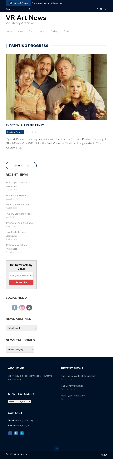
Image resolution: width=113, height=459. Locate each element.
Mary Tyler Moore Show (18, 204)
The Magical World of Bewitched (47, 3)
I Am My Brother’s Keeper (19, 213)
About (20, 31)
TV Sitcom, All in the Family (25, 125)
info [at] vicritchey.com (26, 420)
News (42, 31)
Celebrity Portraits (15, 132)
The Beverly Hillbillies (17, 195)
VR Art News (26, 17)
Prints (66, 31)
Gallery (54, 31)
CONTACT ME (21, 165)
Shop (31, 31)
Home (9, 31)
